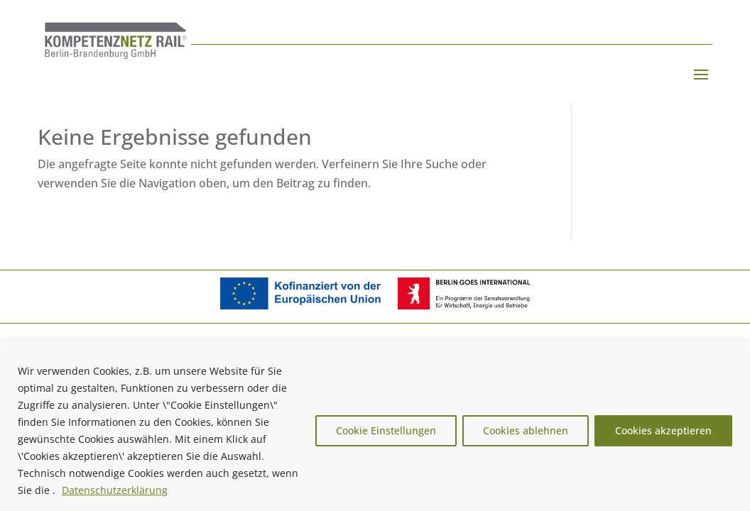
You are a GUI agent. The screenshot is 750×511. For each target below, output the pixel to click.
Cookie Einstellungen (386, 430)
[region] (375, 426)
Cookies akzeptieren (663, 430)
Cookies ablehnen (525, 430)
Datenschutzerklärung (115, 490)
